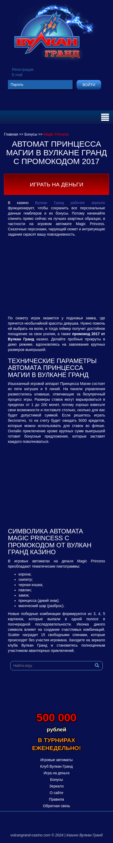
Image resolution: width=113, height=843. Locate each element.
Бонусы (56, 779)
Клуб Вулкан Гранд (56, 766)
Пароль (17, 84)
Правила (56, 799)
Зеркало (56, 786)
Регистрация (23, 69)
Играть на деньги (56, 184)
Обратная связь (56, 806)
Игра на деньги (56, 773)
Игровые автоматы (56, 760)
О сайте (56, 793)
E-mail (17, 75)
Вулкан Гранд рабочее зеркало (70, 203)
